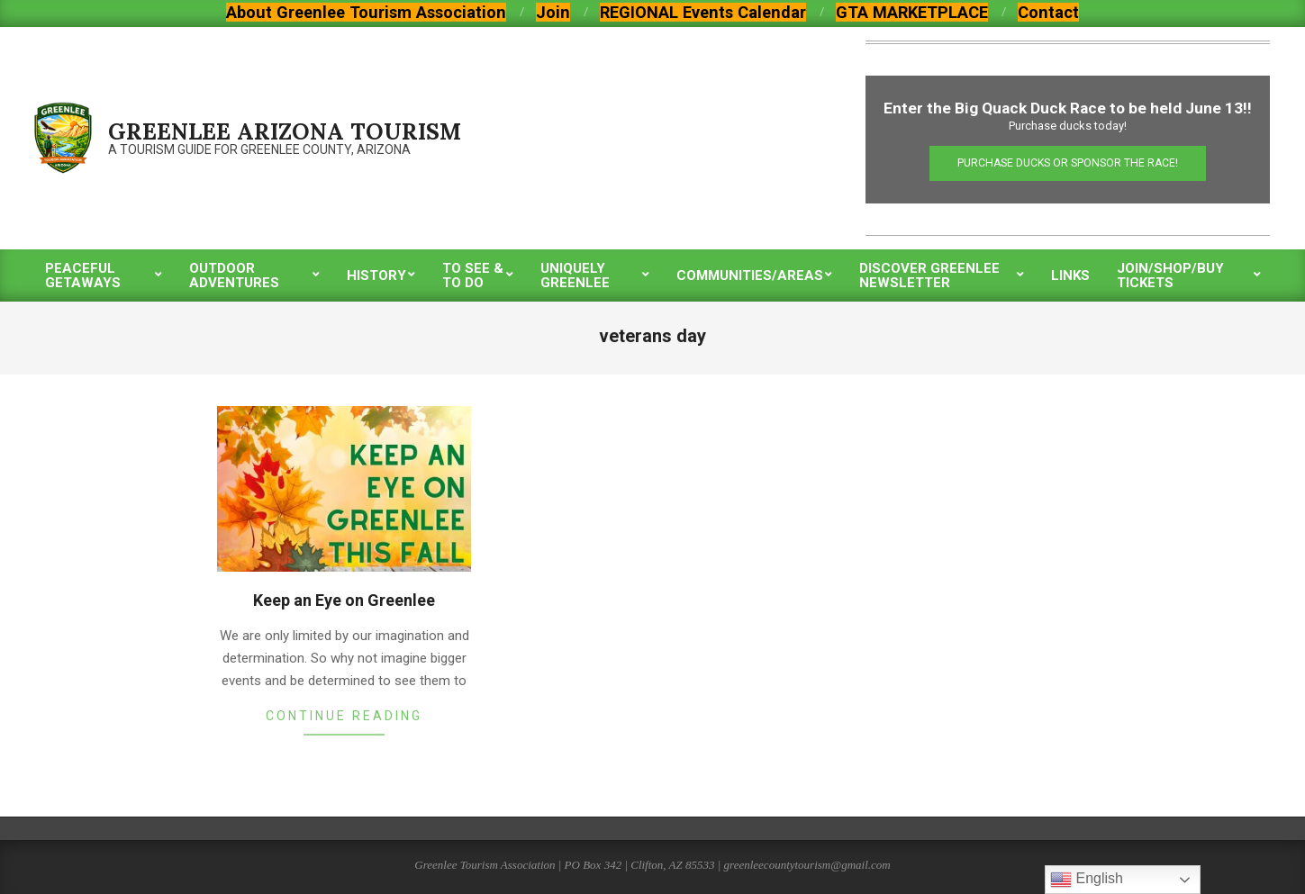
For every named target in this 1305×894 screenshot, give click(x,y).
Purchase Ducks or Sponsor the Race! (1067, 163)
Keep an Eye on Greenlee (344, 600)
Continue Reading (344, 716)
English (1086, 879)
